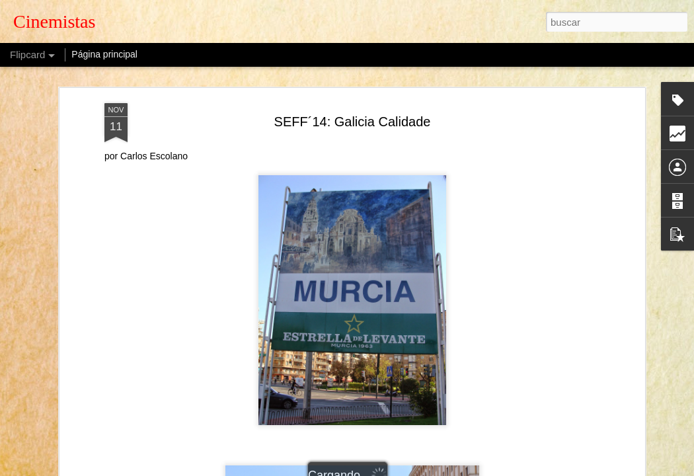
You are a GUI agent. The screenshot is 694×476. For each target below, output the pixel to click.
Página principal (104, 54)
